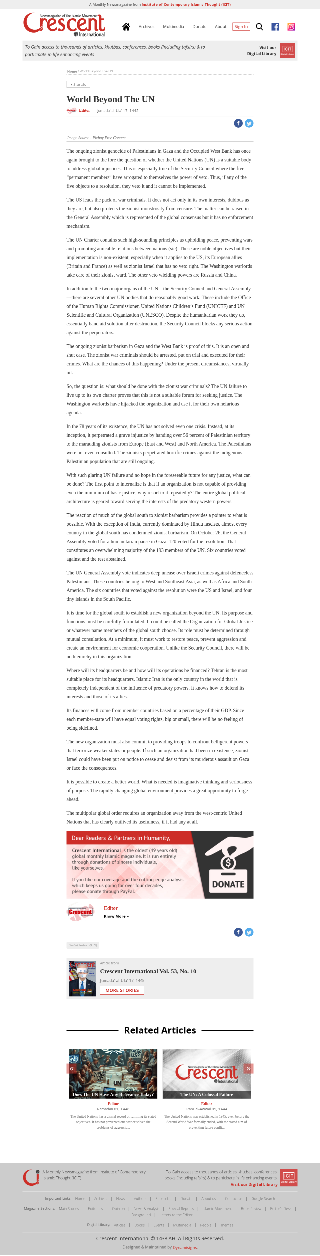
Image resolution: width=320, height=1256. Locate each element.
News (120, 1199)
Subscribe (164, 1199)
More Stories (122, 991)
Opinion (118, 1209)
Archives (100, 1199)
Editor (113, 1105)
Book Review (251, 1209)
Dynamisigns (185, 1248)
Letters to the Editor (176, 1215)
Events (159, 1225)
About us (209, 1199)
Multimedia (182, 1225)
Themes (226, 1225)
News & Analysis (147, 1209)
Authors (140, 1199)
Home (80, 1199)
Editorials (95, 1209)
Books (139, 1225)
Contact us (233, 1199)
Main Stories (69, 1209)
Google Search (263, 1199)
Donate (186, 1199)
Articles (120, 1225)
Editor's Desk (281, 1209)
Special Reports (181, 1209)
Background (141, 1215)
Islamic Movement (217, 1209)
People (206, 1225)
